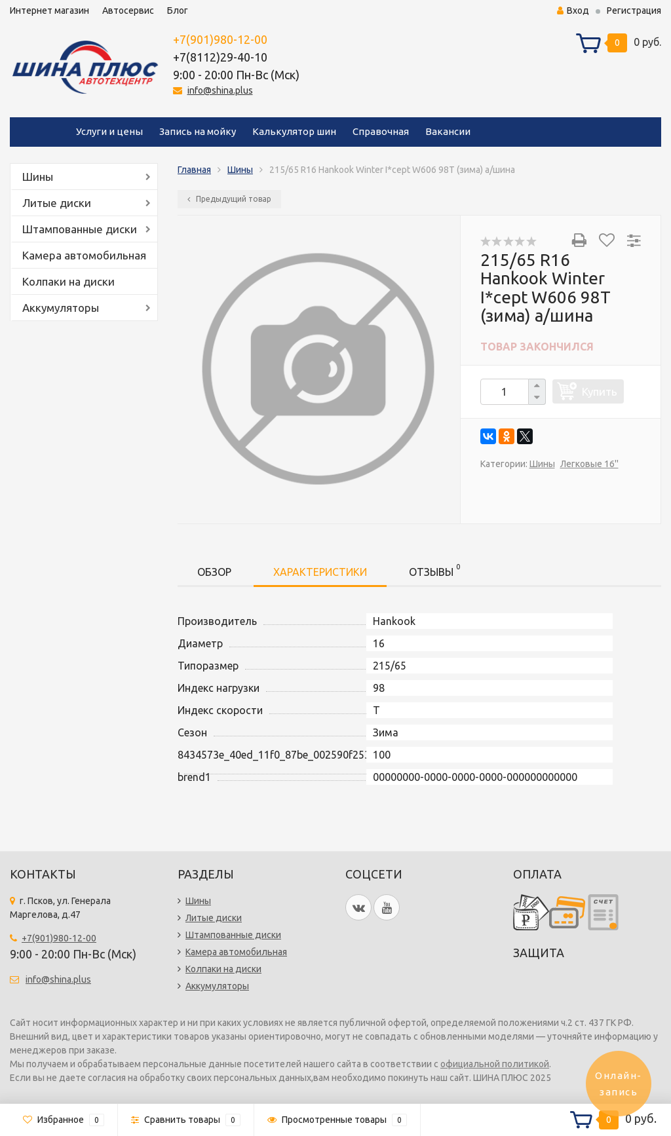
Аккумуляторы (60, 307)
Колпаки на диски (68, 281)
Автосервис (128, 10)
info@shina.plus (220, 90)
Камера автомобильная (84, 255)
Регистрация (634, 10)
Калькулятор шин (294, 131)
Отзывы (434, 569)
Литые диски (56, 203)
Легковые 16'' (589, 464)
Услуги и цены (109, 131)
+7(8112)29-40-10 (220, 57)
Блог (177, 10)
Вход (573, 10)
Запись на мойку (197, 131)
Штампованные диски (79, 229)
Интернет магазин (49, 10)
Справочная (381, 131)
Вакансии (447, 131)
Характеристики (320, 572)
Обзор (214, 572)
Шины (37, 176)
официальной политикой (494, 1064)
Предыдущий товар (229, 199)
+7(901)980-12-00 (220, 39)
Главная (194, 169)
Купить (599, 391)
